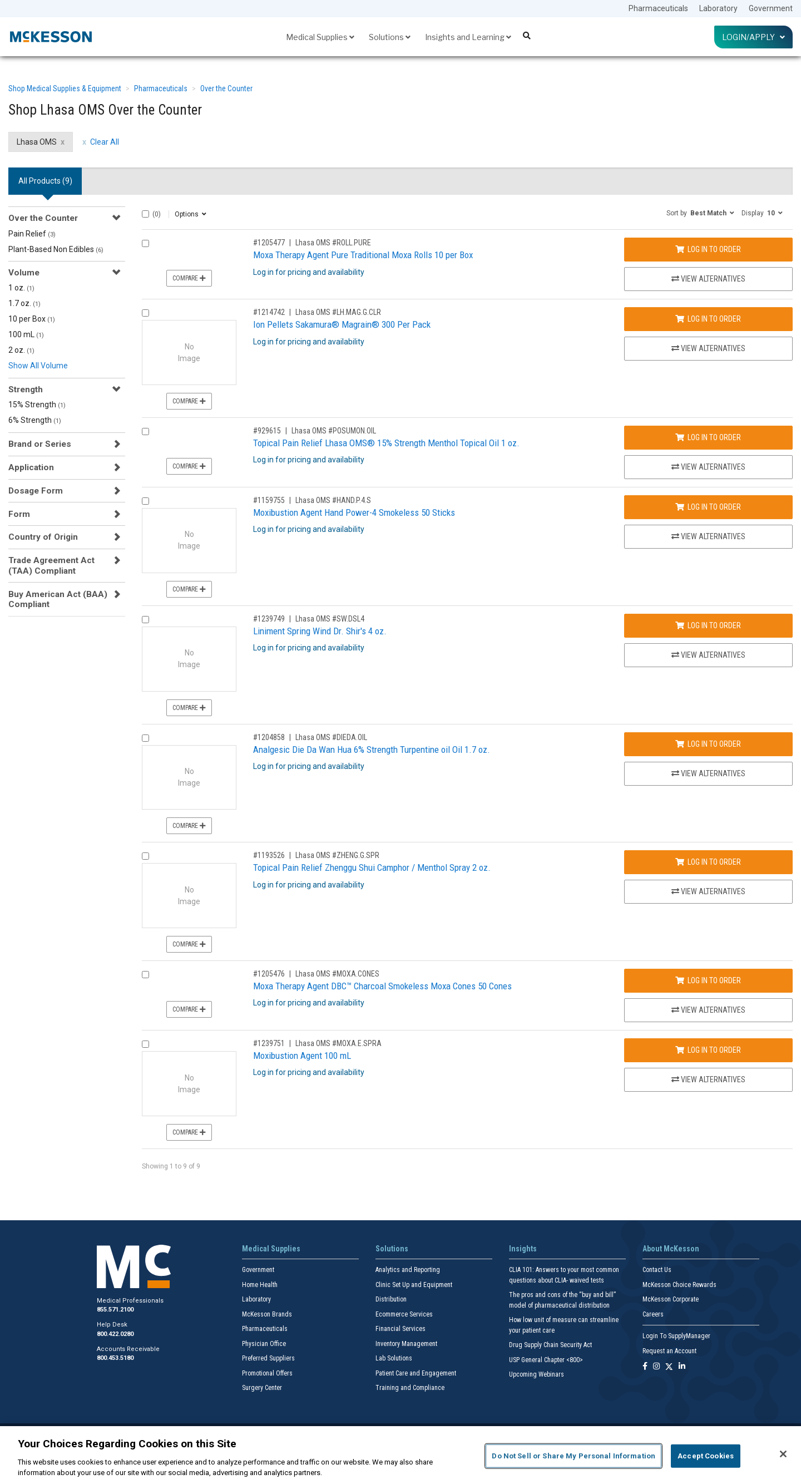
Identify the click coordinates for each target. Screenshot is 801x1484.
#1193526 (269, 855)
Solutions (390, 37)
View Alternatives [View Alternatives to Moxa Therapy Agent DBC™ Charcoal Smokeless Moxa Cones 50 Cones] (708, 1009)
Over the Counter (226, 88)
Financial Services (400, 1329)
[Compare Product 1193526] (145, 856)
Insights (523, 1248)
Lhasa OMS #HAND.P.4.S (333, 500)
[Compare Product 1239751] (145, 1044)
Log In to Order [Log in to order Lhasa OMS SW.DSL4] (708, 625)
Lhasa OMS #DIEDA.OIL (331, 737)
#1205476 (269, 973)
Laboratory (718, 8)
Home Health (260, 1285)
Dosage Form (35, 491)
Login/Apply (753, 37)
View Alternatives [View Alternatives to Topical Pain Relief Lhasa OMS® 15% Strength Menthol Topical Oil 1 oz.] (708, 466)
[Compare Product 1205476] (145, 974)
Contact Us (656, 1270)
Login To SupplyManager (676, 1336)
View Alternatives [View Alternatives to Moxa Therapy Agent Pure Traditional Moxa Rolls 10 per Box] (708, 278)
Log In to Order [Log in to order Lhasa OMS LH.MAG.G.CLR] (708, 318)
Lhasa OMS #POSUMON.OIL (333, 430)
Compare (189, 278)
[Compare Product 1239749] (145, 619)
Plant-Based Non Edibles (55, 249)
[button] (700, 212)
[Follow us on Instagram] (656, 1367)
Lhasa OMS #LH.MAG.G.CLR (338, 312)
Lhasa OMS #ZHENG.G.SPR (337, 855)
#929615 (267, 430)
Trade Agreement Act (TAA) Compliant (51, 565)
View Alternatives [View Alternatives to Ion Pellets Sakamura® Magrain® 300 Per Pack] (708, 348)
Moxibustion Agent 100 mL (302, 1055)
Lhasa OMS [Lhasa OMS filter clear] (37, 141)
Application (31, 467)
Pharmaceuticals (658, 8)
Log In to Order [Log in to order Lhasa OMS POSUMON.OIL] (708, 437)
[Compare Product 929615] (145, 431)
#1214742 (269, 312)
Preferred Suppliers (268, 1358)
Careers (653, 1314)
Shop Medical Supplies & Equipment (64, 88)
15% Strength (37, 404)
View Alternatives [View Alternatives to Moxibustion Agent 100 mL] (708, 1079)
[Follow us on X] (669, 1367)
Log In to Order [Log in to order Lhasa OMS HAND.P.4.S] (708, 506)
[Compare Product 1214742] (145, 313)
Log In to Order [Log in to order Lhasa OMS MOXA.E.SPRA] (708, 1050)
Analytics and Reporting (407, 1270)
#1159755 (269, 500)
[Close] (783, 1454)
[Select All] (145, 214)
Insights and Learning (468, 37)
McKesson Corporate (670, 1299)
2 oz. (21, 350)
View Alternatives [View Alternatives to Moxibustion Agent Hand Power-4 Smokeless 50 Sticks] (708, 536)
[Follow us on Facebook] (644, 1367)
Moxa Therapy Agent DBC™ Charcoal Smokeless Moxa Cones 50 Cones (382, 986)
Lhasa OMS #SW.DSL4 (329, 618)
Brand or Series (39, 444)
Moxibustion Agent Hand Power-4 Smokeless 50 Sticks (354, 512)
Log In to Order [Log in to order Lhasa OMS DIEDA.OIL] (708, 743)
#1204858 (269, 737)
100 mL (26, 334)
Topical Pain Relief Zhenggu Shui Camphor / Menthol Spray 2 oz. (372, 867)
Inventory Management (406, 1344)
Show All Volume (38, 365)
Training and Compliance (409, 1388)
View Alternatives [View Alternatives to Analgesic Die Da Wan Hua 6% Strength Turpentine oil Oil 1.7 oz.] (708, 773)
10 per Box (31, 318)
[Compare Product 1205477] (145, 243)
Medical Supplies (320, 37)
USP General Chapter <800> (546, 1360)
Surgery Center (262, 1388)
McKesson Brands (267, 1314)
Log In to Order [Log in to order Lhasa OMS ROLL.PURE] (708, 249)
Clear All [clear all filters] (104, 141)
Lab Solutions (393, 1358)
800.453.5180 (115, 1358)
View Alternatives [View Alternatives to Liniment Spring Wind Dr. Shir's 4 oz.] (708, 654)
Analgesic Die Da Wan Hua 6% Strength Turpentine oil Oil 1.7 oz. (371, 749)
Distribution (391, 1299)
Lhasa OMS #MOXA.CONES (337, 973)
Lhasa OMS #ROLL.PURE (333, 242)
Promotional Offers (267, 1373)
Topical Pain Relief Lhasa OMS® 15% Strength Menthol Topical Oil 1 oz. (386, 442)
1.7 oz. (24, 303)
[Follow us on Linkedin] (682, 1367)
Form (19, 514)
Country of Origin (43, 537)
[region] (400, 1455)
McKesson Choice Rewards (679, 1285)
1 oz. (21, 287)
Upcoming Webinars (536, 1374)
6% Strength (34, 420)
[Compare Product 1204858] (145, 738)
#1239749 (269, 618)
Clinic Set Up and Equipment (413, 1285)
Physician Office (264, 1344)
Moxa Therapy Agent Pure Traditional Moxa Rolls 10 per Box (363, 254)
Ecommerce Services (404, 1314)
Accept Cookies (706, 1456)
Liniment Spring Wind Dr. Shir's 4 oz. (320, 631)
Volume (23, 273)
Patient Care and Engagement (415, 1373)
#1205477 (269, 242)
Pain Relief (32, 233)
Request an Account (669, 1351)
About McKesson (670, 1248)
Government (771, 8)
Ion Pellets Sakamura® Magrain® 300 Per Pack (342, 324)
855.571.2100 (115, 1309)
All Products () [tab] (45, 180)
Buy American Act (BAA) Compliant (57, 599)
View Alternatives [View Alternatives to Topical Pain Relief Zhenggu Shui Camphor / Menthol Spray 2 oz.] (708, 891)
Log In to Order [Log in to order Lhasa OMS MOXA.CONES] (708, 980)
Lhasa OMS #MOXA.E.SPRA (338, 1043)
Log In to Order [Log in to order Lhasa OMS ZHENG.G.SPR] (708, 861)
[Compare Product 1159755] (145, 501)
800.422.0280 (115, 1334)
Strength (25, 389)
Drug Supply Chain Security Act (550, 1345)
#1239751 (269, 1043)
